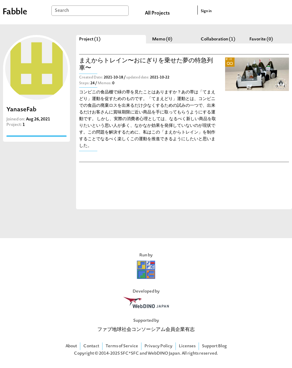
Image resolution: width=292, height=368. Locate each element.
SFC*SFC (129, 353)
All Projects (157, 13)
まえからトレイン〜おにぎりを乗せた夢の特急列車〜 (146, 64)
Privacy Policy (158, 346)
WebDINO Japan (164, 353)
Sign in (206, 11)
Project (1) (90, 39)
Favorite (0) (261, 39)
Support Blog (214, 346)
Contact (91, 346)
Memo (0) (162, 39)
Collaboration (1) (218, 39)
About (71, 346)
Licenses (187, 346)
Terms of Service (122, 346)
